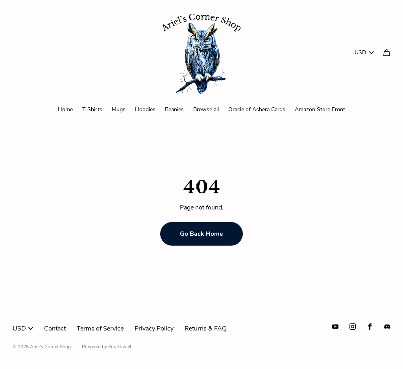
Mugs (119, 109)
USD (364, 52)
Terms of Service (100, 328)
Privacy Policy (154, 328)
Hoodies (145, 109)
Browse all (206, 109)
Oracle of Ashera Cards (256, 109)
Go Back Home (201, 233)
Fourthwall (119, 346)
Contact (55, 328)
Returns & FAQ (206, 328)
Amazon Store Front (320, 109)
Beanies (174, 109)
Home (65, 109)
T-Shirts (92, 109)
